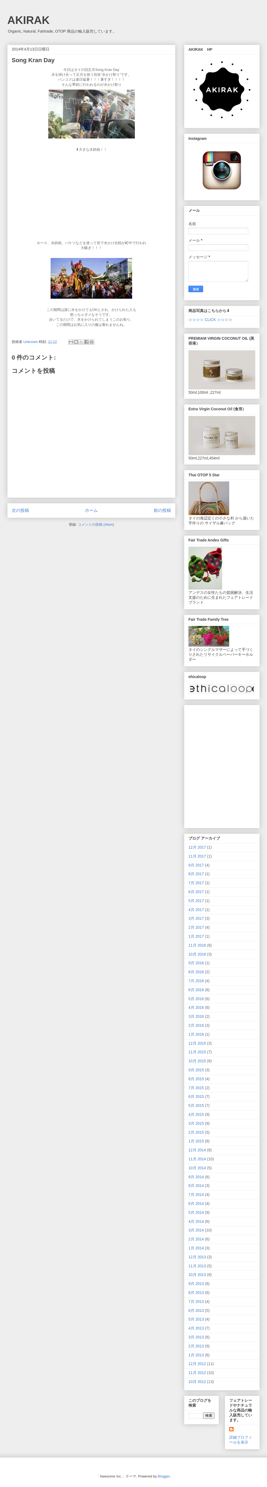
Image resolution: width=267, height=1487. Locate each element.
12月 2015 (197, 1043)
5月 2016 (196, 999)
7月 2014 (196, 1194)
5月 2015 (196, 1105)
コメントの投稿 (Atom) (96, 524)
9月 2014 (196, 1177)
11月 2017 (197, 856)
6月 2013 (196, 1310)
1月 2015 (196, 1141)
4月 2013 (196, 1328)
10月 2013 (197, 1274)
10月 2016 (197, 954)
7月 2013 (196, 1301)
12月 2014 (197, 1150)
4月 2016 (196, 1007)
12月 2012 (197, 1364)
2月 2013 (196, 1346)
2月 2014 (196, 1239)
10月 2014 (197, 1168)
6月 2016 (196, 990)
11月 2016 (197, 945)
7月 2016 (196, 981)
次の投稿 (20, 510)
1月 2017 (196, 936)
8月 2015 (196, 1079)
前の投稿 (162, 510)
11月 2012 (197, 1373)
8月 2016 (196, 972)
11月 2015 (197, 1052)
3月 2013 (196, 1337)
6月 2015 (196, 1096)
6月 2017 (196, 892)
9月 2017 (196, 865)
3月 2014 (196, 1230)
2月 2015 (196, 1132)
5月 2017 (196, 901)
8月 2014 (196, 1185)
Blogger (164, 1476)
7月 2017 (196, 883)
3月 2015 (196, 1123)
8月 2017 (196, 874)
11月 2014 (197, 1159)
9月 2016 (196, 963)
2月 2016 (196, 1025)
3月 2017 (196, 918)
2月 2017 (196, 927)
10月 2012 (197, 1381)
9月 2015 (196, 1070)
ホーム (91, 510)
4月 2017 (196, 910)
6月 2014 (196, 1203)
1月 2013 (196, 1355)
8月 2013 (196, 1292)
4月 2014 (196, 1221)
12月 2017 (197, 847)
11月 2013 (197, 1266)
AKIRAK (28, 20)
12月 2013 (197, 1257)
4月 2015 (196, 1114)
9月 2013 (196, 1283)
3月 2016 (196, 1016)
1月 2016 (196, 1034)
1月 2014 (196, 1248)
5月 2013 (196, 1319)
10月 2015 (197, 1061)
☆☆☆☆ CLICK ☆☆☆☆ (210, 319)
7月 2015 (196, 1088)
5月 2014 (196, 1212)
